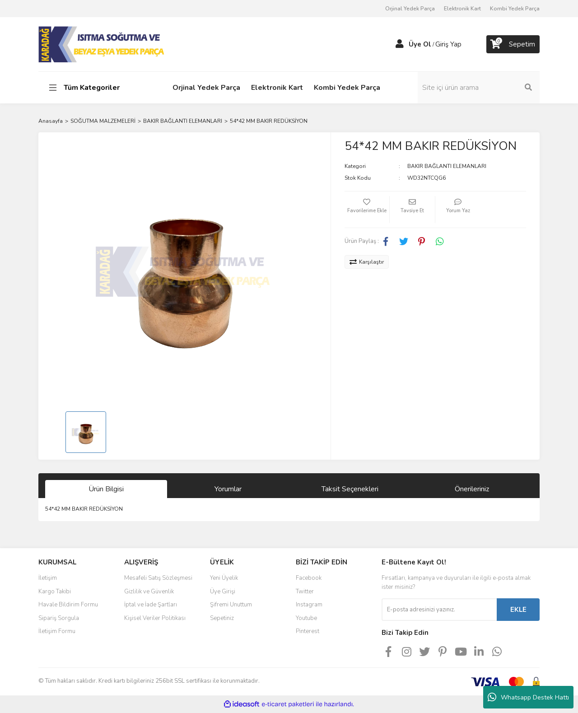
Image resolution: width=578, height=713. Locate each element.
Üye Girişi (222, 591)
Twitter (305, 591)
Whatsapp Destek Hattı (528, 697)
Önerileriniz (472, 489)
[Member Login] (400, 44)
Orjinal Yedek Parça (410, 8)
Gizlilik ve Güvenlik (149, 591)
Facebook (309, 578)
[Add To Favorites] (367, 209)
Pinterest (307, 631)
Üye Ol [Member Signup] (420, 44)
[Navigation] (96, 87)
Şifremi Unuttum (231, 605)
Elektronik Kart (462, 8)
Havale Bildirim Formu (68, 605)
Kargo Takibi (54, 591)
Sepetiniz (222, 618)
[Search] (479, 87)
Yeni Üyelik (224, 578)
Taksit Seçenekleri (350, 489)
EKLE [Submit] (518, 609)
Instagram (309, 605)
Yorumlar (228, 489)
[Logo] (102, 43)
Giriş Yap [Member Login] (448, 44)
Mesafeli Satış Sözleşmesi (158, 578)
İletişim (47, 578)
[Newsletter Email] (439, 609)
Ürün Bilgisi (106, 489)
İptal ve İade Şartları (150, 605)
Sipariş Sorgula (58, 618)
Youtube (306, 618)
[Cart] (513, 44)
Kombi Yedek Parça (515, 8)
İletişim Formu (56, 631)
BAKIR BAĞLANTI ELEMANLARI (446, 166)
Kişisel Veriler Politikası (155, 618)
